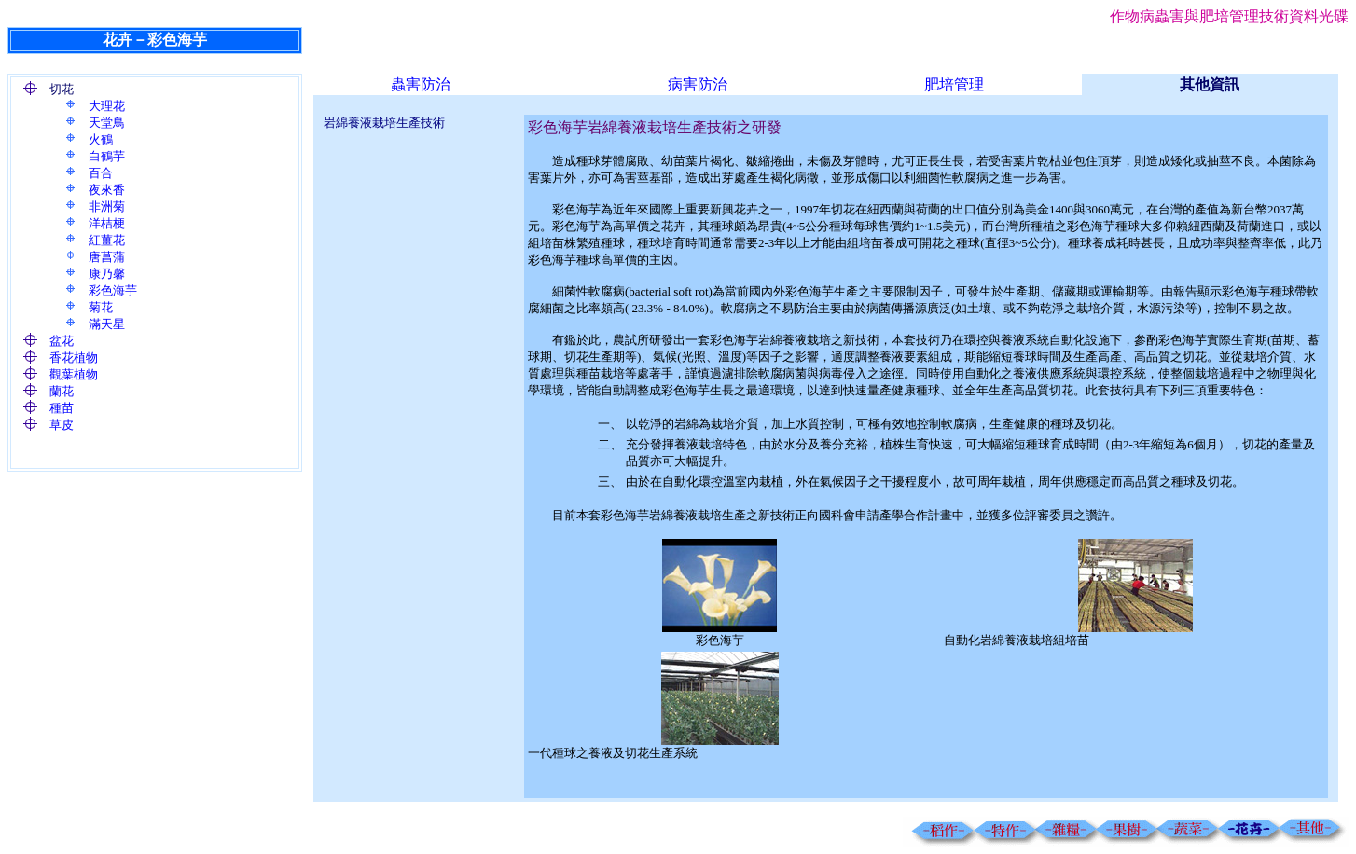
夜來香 (107, 190)
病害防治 (697, 84)
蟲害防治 (420, 84)
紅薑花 (107, 240)
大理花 (107, 106)
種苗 (61, 408)
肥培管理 (954, 84)
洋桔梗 (107, 223)
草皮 (61, 425)
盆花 (61, 341)
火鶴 (101, 139)
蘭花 (61, 391)
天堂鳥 (107, 123)
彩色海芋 (113, 290)
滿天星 (107, 324)
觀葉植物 (73, 374)
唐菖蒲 (107, 257)
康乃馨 (107, 274)
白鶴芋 (107, 156)
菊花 (101, 307)
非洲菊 (107, 207)
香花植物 (73, 358)
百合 (101, 173)
